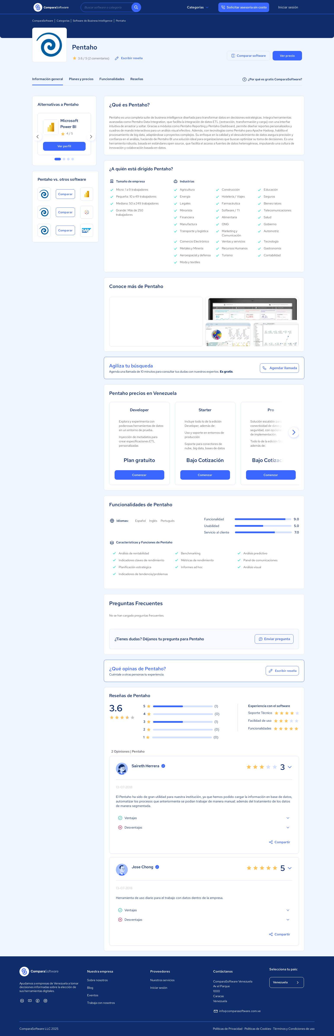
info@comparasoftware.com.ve (237, 1011)
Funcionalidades (111, 79)
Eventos (92, 995)
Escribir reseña (128, 58)
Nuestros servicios (162, 980)
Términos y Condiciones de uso (294, 1029)
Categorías (198, 7)
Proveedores (160, 971)
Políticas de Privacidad (227, 1029)
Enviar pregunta (274, 639)
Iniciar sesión (288, 7)
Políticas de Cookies (258, 1029)
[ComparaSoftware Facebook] (37, 1000)
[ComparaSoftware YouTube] (29, 1000)
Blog (90, 988)
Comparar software (248, 55)
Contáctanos (223, 971)
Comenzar (139, 475)
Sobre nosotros (97, 980)
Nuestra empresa (100, 971)
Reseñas (136, 79)
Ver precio (287, 56)
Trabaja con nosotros (101, 1003)
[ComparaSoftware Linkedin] (22, 1000)
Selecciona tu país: (283, 969)
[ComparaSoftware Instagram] (45, 1000)
